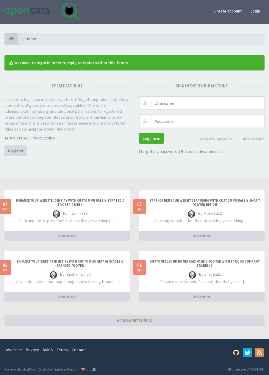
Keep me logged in (212, 139)
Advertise (13, 349)
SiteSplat (45, 369)
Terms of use (16, 138)
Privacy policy (42, 138)
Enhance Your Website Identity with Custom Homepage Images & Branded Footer (70, 263)
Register (16, 150)
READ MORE (67, 235)
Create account (228, 11)
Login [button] (255, 11)
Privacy (32, 349)
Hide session (250, 139)
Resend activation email (202, 151)
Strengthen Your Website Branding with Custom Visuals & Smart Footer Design (204, 202)
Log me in (151, 138)
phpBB (27, 369)
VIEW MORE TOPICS (134, 320)
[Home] (11, 39)
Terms (62, 349)
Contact (79, 349)
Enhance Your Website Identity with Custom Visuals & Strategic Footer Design (70, 202)
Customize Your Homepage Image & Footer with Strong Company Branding (204, 263)
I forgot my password (158, 151)
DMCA (48, 349)
